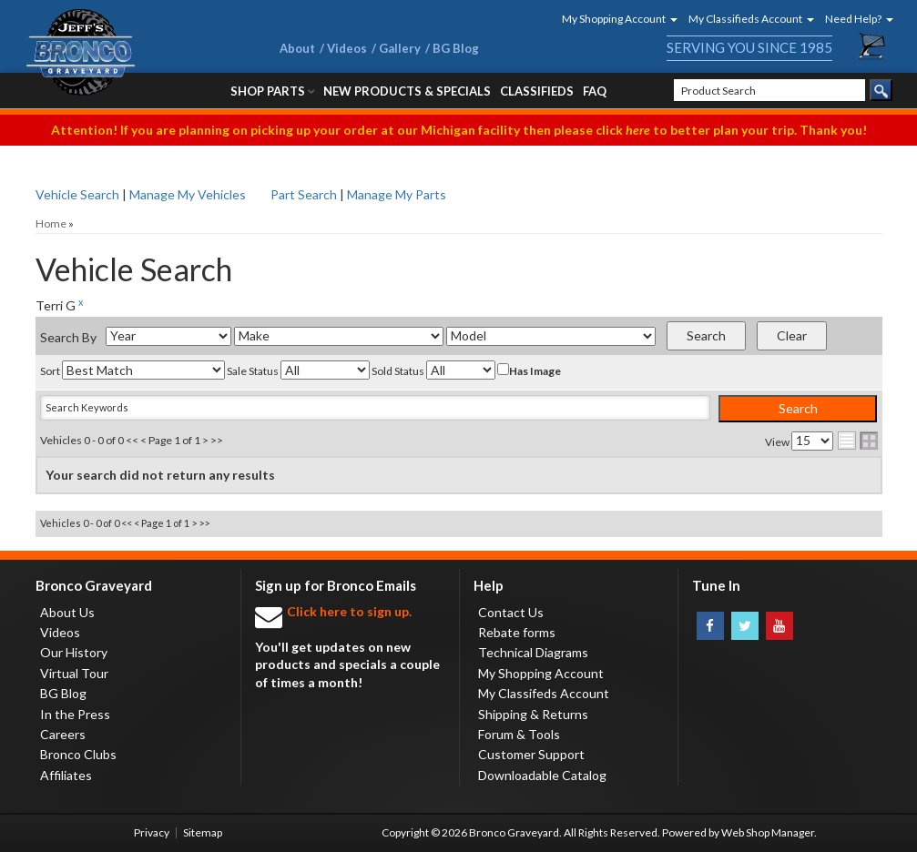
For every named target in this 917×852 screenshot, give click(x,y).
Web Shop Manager (767, 832)
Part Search (303, 194)
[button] (613, 18)
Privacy (151, 832)
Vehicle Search (77, 194)
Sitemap (202, 832)
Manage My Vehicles (187, 194)
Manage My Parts (396, 194)
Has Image (529, 370)
